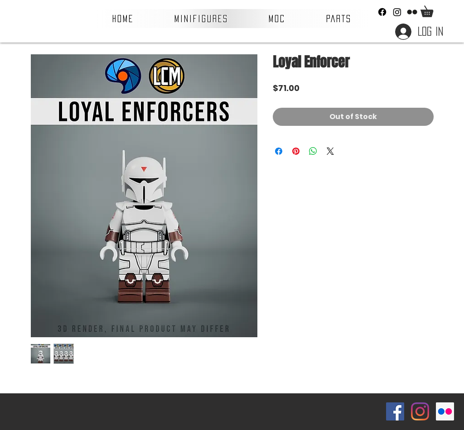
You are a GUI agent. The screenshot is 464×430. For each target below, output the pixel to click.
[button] (201, 18)
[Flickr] (412, 12)
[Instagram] (397, 12)
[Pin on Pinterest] (295, 151)
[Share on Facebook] (278, 151)
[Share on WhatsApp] (313, 151)
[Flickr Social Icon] (445, 411)
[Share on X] (330, 151)
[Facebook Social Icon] (395, 411)
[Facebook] (382, 12)
